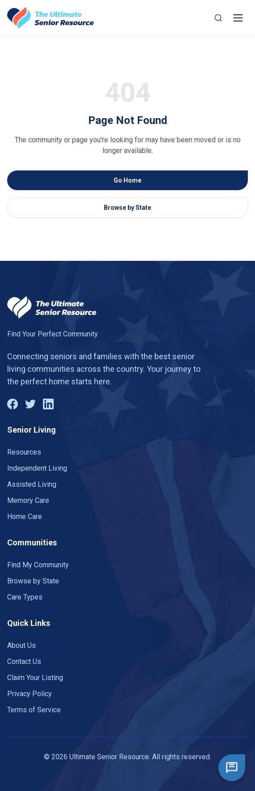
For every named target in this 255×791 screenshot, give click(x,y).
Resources (24, 452)
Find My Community (38, 565)
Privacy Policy (29, 693)
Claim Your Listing (35, 677)
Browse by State (127, 207)
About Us (21, 645)
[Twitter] (30, 404)
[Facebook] (12, 404)
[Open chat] (231, 767)
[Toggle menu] (238, 18)
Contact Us (24, 661)
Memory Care (28, 500)
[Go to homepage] (50, 18)
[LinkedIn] (48, 404)
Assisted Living (31, 484)
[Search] (218, 18)
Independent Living (37, 468)
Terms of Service (34, 710)
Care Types (24, 597)
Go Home (127, 180)
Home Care (24, 516)
